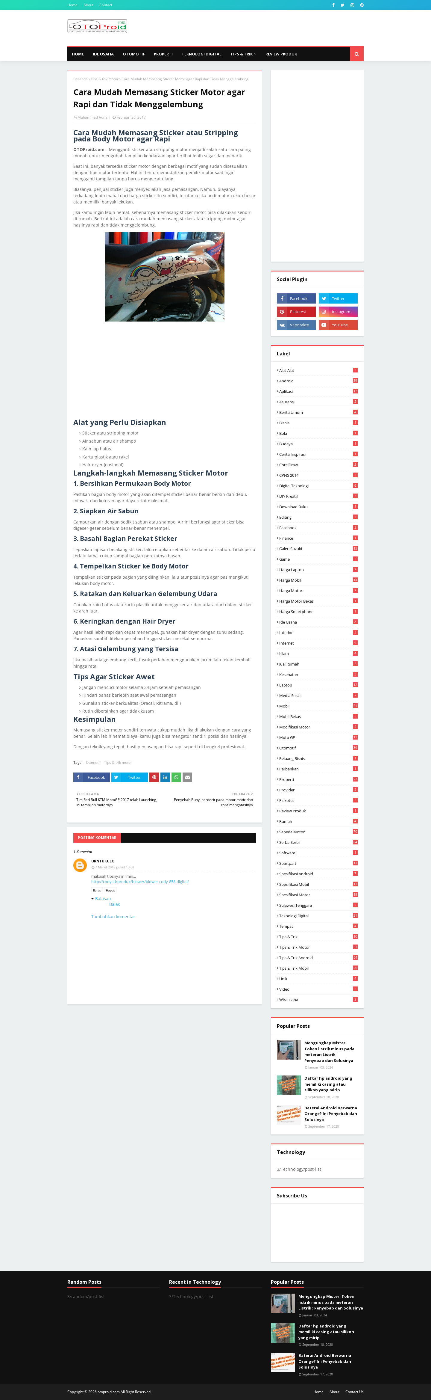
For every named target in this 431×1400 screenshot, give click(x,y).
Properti (318, 779)
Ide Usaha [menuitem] (103, 54)
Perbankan (318, 769)
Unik (318, 978)
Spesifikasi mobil (318, 884)
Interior (318, 632)
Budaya (318, 443)
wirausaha (318, 999)
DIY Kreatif (318, 496)
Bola (318, 433)
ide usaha (318, 622)
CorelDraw (318, 464)
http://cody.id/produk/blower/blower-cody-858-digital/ (140, 881)
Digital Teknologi (318, 485)
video (318, 989)
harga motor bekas (318, 601)
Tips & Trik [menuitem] (241, 54)
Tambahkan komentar (113, 916)
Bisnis (318, 423)
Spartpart (318, 863)
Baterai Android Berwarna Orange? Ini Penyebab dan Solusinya (330, 1113)
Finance (318, 538)
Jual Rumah (318, 664)
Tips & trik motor (105, 79)
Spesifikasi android (318, 873)
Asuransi (318, 402)
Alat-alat (318, 370)
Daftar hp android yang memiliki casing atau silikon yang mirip (328, 1084)
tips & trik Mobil (318, 968)
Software (318, 853)
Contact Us (354, 1391)
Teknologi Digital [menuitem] (201, 54)
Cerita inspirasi (318, 454)
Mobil (318, 706)
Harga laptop (318, 569)
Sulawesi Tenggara (318, 905)
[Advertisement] (255, 28)
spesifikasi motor (318, 894)
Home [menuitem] (78, 54)
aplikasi (318, 391)
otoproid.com (109, 1391)
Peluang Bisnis (318, 758)
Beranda (80, 79)
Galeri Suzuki (318, 548)
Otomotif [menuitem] (134, 54)
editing (318, 517)
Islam (318, 653)
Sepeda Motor (318, 832)
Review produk (318, 811)
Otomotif (93, 762)
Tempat (318, 926)
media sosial (318, 695)
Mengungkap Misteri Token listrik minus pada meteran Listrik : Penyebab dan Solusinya (329, 1051)
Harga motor (318, 590)
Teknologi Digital (318, 915)
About (88, 4)
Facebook (318, 527)
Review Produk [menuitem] (281, 54)
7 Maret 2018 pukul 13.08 (114, 867)
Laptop (318, 685)
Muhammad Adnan (94, 117)
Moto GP (318, 737)
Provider (318, 790)
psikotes (318, 800)
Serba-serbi (318, 842)
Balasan (103, 898)
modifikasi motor (318, 727)
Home (72, 4)
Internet (318, 643)
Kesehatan (318, 674)
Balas (97, 890)
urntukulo (103, 861)
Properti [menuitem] (163, 54)
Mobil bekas (318, 716)
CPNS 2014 (318, 475)
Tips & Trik (318, 936)
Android (318, 381)
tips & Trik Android (318, 957)
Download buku (318, 506)
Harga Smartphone (318, 611)
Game (318, 559)
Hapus (110, 890)
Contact (105, 4)
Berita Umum (318, 412)
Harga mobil (318, 580)
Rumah (318, 821)
